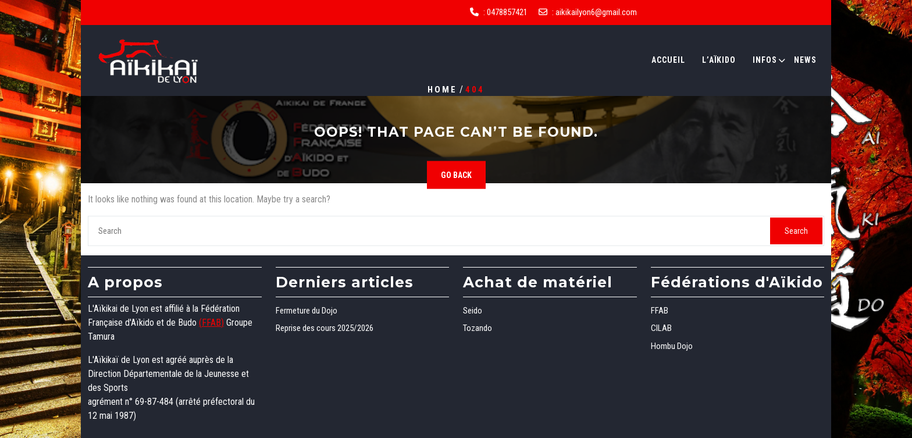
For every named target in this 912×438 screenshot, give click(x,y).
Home (442, 89)
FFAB (659, 310)
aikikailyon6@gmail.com (596, 12)
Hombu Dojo (672, 346)
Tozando (477, 328)
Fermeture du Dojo (306, 310)
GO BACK (456, 175)
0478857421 (507, 12)
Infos (765, 60)
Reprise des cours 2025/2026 (324, 328)
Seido (472, 310)
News (805, 60)
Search (796, 231)
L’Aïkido (719, 60)
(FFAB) (211, 322)
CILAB (661, 328)
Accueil (668, 60)
